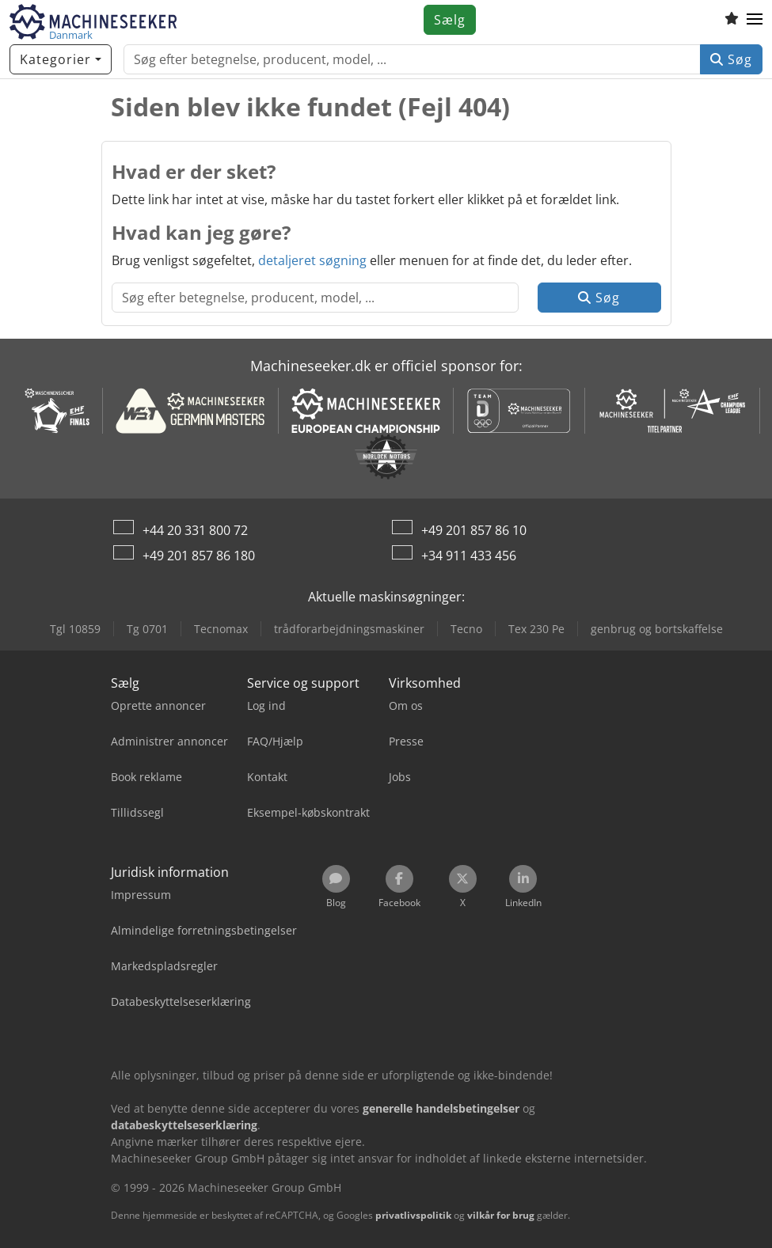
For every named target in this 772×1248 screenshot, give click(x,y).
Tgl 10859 (75, 628)
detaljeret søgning (312, 260)
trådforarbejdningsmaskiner (349, 628)
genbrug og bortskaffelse (657, 628)
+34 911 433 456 (468, 555)
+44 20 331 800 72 (195, 530)
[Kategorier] (61, 59)
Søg (731, 59)
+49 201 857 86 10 (474, 530)
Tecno (466, 628)
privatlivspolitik (413, 1215)
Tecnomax (221, 628)
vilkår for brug (500, 1215)
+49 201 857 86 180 (199, 555)
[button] (754, 20)
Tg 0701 (147, 628)
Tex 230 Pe (536, 628)
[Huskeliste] (731, 20)
